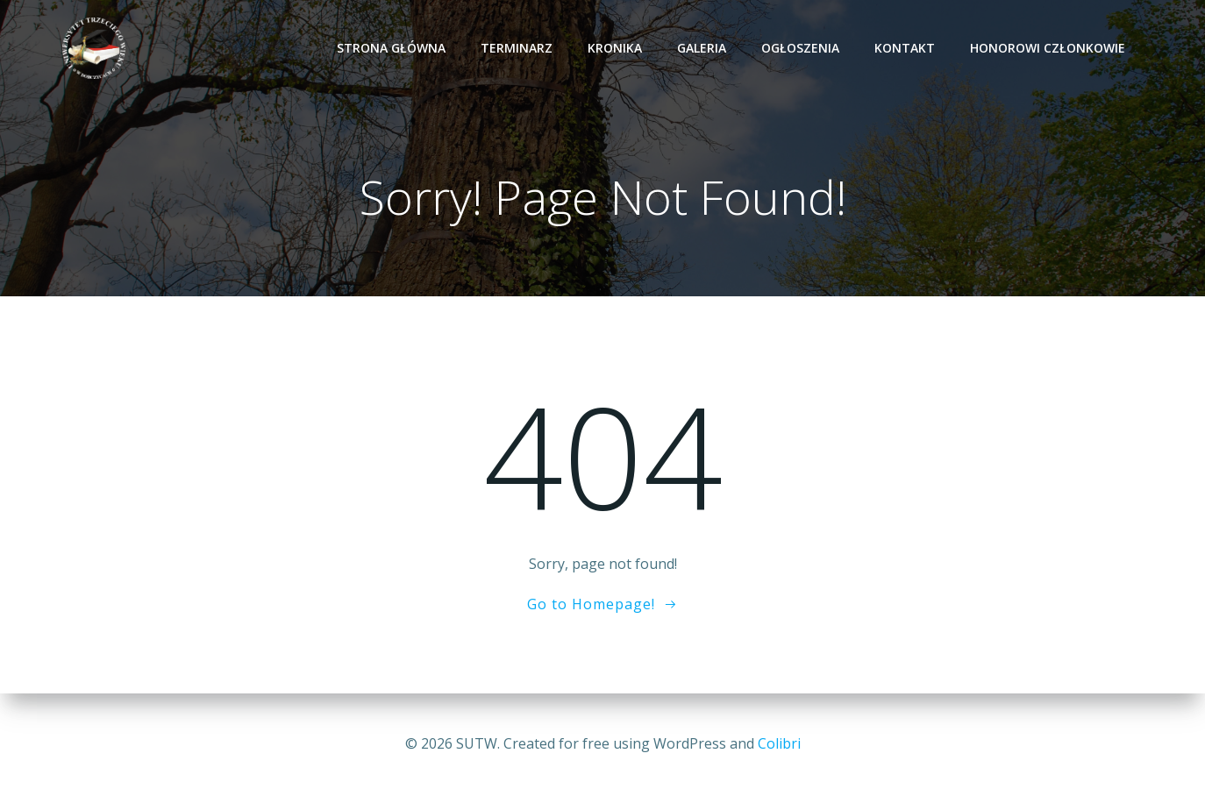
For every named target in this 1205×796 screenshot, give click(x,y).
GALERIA (701, 47)
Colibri (779, 743)
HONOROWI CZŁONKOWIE (1047, 47)
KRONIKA (615, 47)
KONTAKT (904, 47)
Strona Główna (391, 47)
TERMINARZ (517, 47)
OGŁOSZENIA (800, 47)
